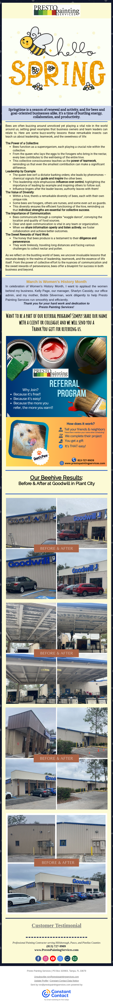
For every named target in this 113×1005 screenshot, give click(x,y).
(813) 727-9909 (56, 946)
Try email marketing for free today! (56, 1000)
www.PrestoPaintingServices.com (56, 950)
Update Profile (41, 980)
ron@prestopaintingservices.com (55, 985)
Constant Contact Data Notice (64, 980)
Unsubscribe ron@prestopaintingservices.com (56, 976)
